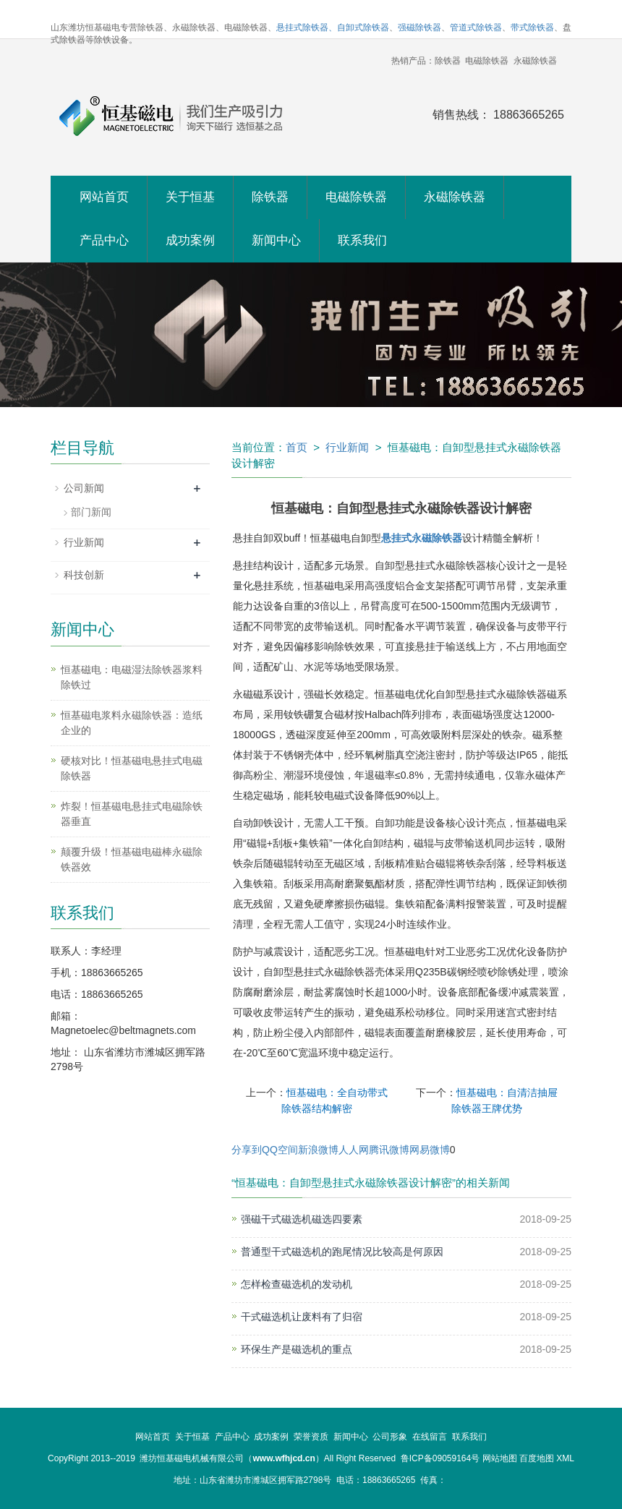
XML (565, 1458)
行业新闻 (347, 447)
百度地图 (536, 1458)
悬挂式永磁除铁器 (421, 538)
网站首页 (104, 197)
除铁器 (270, 197)
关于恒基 (190, 197)
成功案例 (190, 240)
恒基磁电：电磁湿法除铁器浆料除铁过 (132, 677)
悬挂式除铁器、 (306, 27)
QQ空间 (280, 1149)
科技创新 (84, 575)
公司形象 (389, 1437)
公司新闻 (84, 488)
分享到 (246, 1149)
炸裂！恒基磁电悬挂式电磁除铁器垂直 (132, 813)
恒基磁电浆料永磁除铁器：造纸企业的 (132, 722)
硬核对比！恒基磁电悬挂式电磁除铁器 (132, 768)
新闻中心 (276, 240)
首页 (296, 447)
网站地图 (499, 1458)
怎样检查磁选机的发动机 (296, 1284)
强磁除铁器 (419, 27)
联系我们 (362, 240)
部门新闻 (91, 512)
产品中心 (104, 240)
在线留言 (429, 1437)
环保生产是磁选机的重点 (296, 1349)
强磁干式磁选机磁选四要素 (301, 1219)
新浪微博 (318, 1149)
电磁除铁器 (356, 197)
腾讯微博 (389, 1149)
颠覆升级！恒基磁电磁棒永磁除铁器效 (132, 859)
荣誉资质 (311, 1437)
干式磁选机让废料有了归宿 (301, 1316)
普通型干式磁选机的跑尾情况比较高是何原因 (342, 1251)
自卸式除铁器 (363, 27)
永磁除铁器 (454, 197)
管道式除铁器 (476, 27)
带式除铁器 (532, 27)
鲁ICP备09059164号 (440, 1458)
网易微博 (429, 1149)
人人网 (353, 1149)
